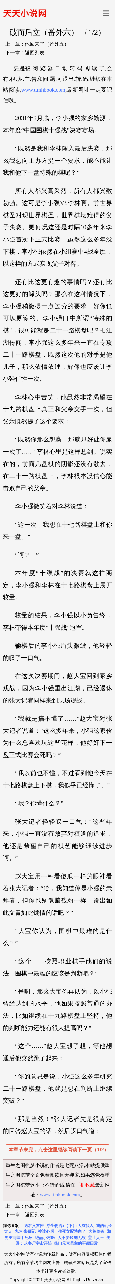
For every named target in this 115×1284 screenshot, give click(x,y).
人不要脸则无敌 (72, 1237)
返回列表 (34, 52)
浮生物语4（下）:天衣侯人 (70, 1225)
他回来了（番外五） (47, 44)
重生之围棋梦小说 (25, 1165)
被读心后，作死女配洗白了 (62, 1231)
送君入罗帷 (34, 1225)
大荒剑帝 (96, 1231)
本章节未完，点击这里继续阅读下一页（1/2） (59, 1149)
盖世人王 (96, 1237)
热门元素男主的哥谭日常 (76, 1243)
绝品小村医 (45, 1237)
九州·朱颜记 (25, 1231)
